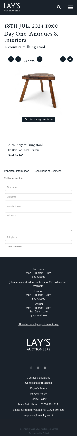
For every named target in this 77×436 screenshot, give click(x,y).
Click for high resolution (38, 119)
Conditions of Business (48, 171)
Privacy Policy (38, 393)
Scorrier (38, 304)
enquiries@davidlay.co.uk (38, 415)
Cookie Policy (39, 399)
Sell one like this (13, 178)
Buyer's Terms (38, 388)
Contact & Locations (38, 377)
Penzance (38, 269)
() (38, 324)
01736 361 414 (49, 404)
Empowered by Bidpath (39, 433)
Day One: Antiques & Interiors (31, 37)
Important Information (16, 171)
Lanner (38, 291)
